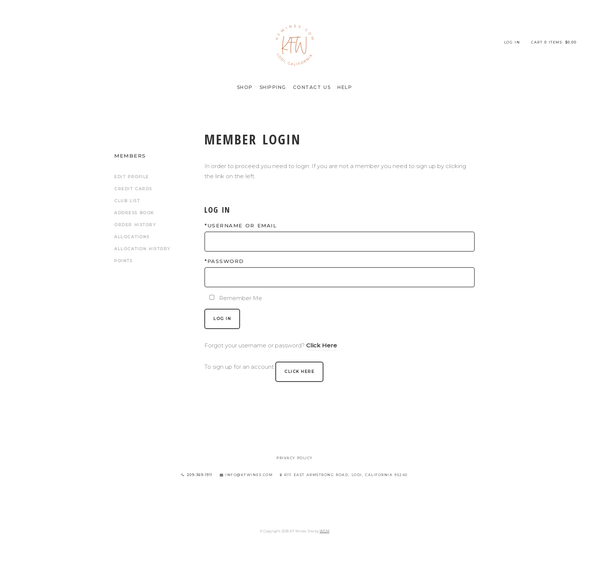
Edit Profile (131, 176)
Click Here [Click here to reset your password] (321, 345)
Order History (135, 224)
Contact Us (312, 87)
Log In (512, 42)
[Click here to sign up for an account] (299, 372)
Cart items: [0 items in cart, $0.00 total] (553, 42)
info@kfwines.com (246, 475)
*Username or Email (240, 225)
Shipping (273, 87)
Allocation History (142, 248)
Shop (245, 87)
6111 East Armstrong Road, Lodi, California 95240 (344, 475)
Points (123, 260)
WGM (324, 531)
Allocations (132, 236)
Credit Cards (133, 188)
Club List (127, 200)
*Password (224, 261)
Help (344, 87)
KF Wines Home (294, 45)
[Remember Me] (211, 297)
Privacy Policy (294, 458)
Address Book (134, 212)
